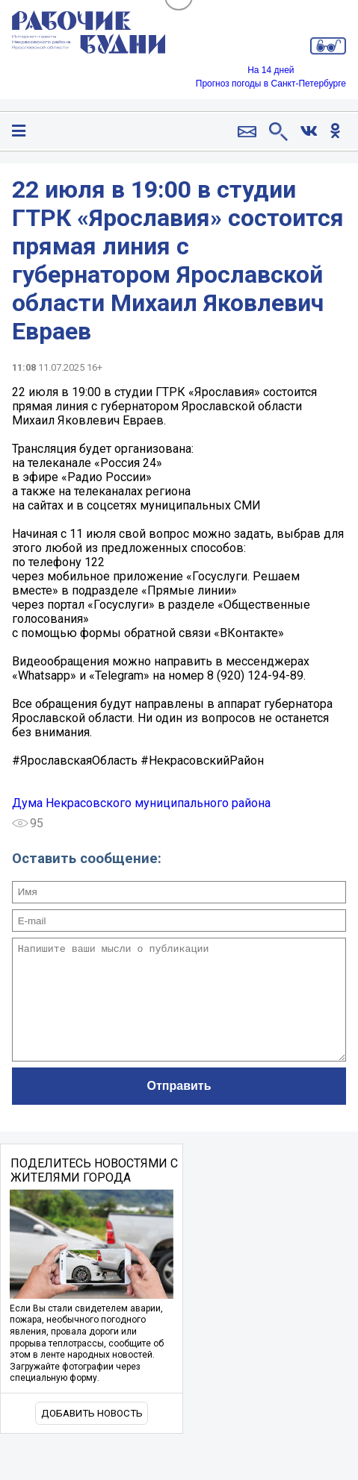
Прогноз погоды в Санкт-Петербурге (271, 83)
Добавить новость (92, 1435)
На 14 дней (270, 70)
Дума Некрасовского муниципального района (141, 803)
